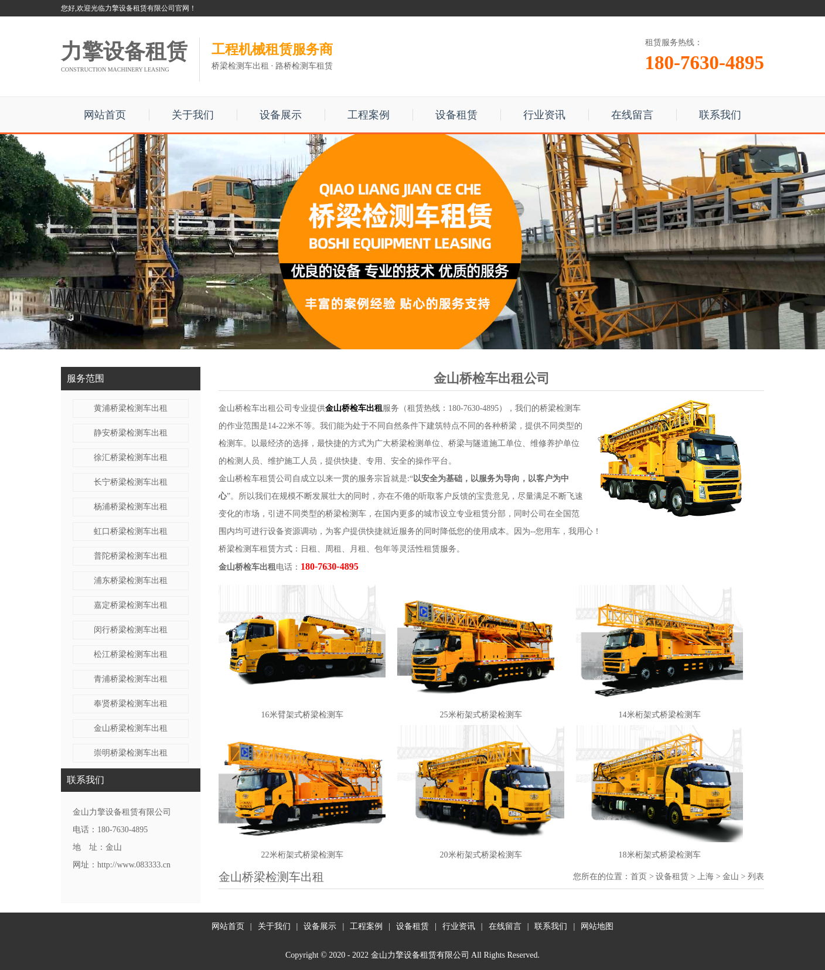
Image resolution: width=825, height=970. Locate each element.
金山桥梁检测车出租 (131, 728)
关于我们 (193, 115)
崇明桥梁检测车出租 (131, 752)
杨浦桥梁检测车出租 (131, 506)
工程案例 (368, 115)
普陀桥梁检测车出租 (131, 556)
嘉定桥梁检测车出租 (131, 605)
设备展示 (281, 115)
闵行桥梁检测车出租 (131, 629)
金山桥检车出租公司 (255, 408)
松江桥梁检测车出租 (131, 654)
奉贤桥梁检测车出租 (131, 703)
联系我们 (720, 115)
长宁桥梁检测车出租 (131, 482)
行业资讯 (544, 115)
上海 (705, 876)
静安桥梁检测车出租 (131, 432)
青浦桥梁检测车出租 (131, 679)
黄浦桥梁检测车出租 (131, 408)
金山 (730, 876)
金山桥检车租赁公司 (255, 478)
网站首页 (105, 115)
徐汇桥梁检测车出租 (131, 457)
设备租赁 (456, 115)
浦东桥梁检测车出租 (131, 580)
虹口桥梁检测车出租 (131, 531)
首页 (638, 876)
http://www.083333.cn (134, 864)
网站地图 (597, 926)
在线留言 (632, 115)
